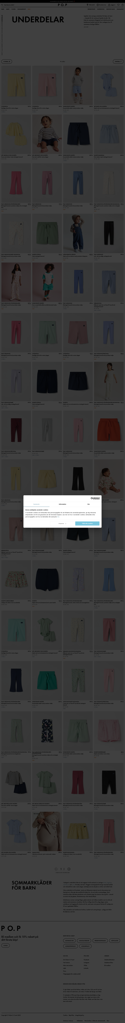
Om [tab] (88, 504)
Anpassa (62, 523)
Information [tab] (62, 504)
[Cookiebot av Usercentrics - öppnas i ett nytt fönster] (92, 498)
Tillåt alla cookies (87, 523)
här (58, 516)
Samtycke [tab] (36, 504)
